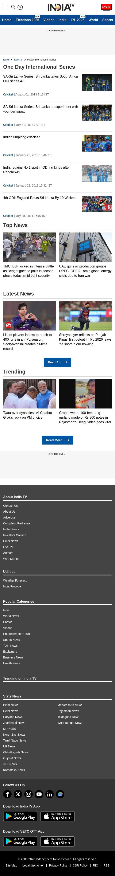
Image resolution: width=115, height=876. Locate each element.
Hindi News (10, 541)
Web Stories (11, 558)
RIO (95, 865)
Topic (17, 59)
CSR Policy (80, 865)
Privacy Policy (58, 865)
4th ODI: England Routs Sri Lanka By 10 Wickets (39, 198)
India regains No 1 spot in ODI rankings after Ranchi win (36, 170)
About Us (9, 511)
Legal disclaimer (33, 865)
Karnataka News (14, 770)
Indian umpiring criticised (21, 137)
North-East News (14, 734)
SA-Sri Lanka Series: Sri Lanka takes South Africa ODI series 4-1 (40, 79)
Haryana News (13, 717)
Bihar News (10, 705)
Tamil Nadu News (14, 740)
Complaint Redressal (17, 523)
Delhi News (10, 711)
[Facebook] (7, 794)
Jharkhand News (14, 722)
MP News (9, 728)
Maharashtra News (70, 705)
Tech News (10, 645)
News (6, 59)
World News (11, 616)
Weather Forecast (15, 580)
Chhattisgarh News (15, 752)
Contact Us (10, 505)
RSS (106, 865)
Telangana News (69, 717)
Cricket (8, 94)
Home (6, 20)
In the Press (11, 529)
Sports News (11, 639)
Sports (107, 20)
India (62, 20)
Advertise (9, 517)
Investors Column (14, 535)
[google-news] (60, 794)
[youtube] (39, 794)
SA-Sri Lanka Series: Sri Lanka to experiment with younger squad (40, 109)
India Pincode (12, 586)
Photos (7, 622)
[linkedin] (49, 794)
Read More (57, 440)
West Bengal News (70, 722)
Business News (13, 657)
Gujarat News (12, 758)
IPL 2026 (77, 20)
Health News (11, 663)
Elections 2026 (27, 20)
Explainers (10, 651)
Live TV (8, 547)
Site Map (11, 865)
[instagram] (28, 794)
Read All (57, 362)
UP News (9, 746)
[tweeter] (18, 794)
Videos (48, 20)
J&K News (10, 764)
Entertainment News (16, 634)
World (93, 20)
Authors (8, 553)
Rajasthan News (68, 711)
